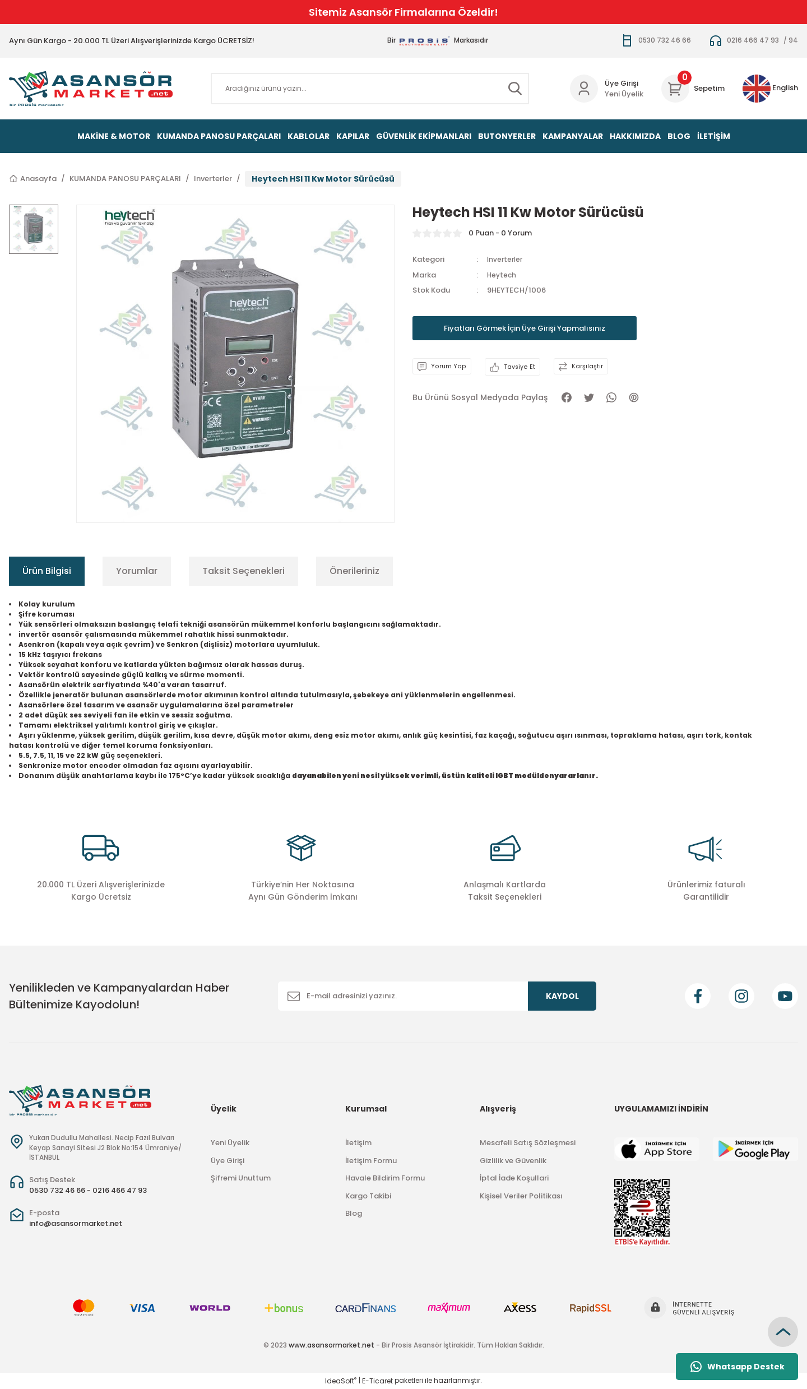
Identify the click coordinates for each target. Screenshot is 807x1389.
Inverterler (506, 259)
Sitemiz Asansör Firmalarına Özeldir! (403, 12)
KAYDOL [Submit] (562, 996)
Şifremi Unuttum (241, 1178)
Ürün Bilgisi (46, 570)
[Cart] (693, 89)
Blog (353, 1213)
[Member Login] (584, 89)
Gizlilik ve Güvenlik (513, 1160)
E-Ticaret (377, 1381)
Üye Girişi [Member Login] (621, 83)
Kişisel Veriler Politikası (521, 1196)
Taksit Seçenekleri (243, 570)
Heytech (502, 275)
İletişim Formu (371, 1160)
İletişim (358, 1142)
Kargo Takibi (368, 1196)
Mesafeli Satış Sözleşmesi (528, 1142)
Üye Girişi (227, 1160)
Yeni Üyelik (624, 94)
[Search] (370, 88)
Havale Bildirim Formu (385, 1178)
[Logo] (91, 88)
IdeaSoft (340, 1381)
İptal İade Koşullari (514, 1178)
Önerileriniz (354, 570)
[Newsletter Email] (437, 996)
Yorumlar (136, 570)
